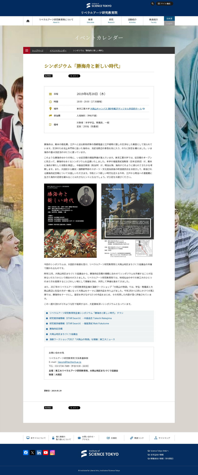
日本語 (169, 18)
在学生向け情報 (157, 454)
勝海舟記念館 (56, 328)
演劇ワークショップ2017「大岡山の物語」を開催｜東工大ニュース (82, 339)
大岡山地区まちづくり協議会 (64, 334)
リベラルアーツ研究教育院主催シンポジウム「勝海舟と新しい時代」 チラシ (86, 312)
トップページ (27, 21)
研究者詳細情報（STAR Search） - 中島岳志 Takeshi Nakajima (81, 318)
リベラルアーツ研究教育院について (56, 21)
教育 (90, 21)
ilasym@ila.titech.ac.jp (69, 361)
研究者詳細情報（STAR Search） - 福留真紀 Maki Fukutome (79, 323)
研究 (111, 21)
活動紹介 (132, 21)
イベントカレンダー (58, 50)
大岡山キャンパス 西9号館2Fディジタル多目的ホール (117, 108)
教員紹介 (153, 21)
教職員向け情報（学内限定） (163, 458)
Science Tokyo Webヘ (160, 450)
